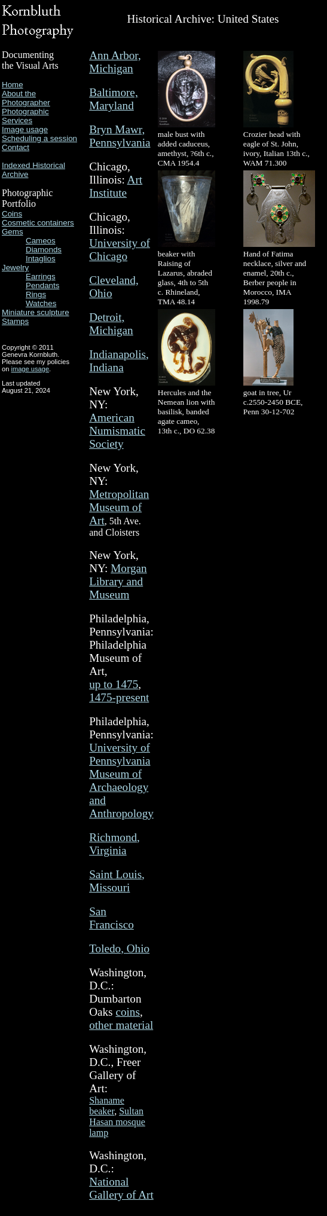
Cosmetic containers (38, 222)
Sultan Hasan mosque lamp (117, 1122)
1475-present (119, 697)
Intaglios (41, 258)
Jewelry (15, 267)
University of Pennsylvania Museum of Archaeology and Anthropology (121, 780)
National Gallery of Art (121, 1188)
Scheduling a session (39, 138)
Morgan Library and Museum (118, 581)
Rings (36, 294)
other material (121, 1025)
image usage (30, 368)
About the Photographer (26, 98)
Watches (41, 303)
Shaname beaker (106, 1105)
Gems (12, 231)
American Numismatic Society (117, 430)
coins (127, 1012)
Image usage (25, 129)
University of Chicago (119, 249)
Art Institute (115, 186)
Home (12, 84)
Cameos (41, 240)
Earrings (41, 276)
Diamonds (44, 249)
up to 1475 (113, 684)
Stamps (15, 321)
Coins (12, 213)
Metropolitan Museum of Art (119, 507)
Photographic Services (25, 116)
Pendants (42, 285)
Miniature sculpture (35, 312)
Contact (15, 147)
